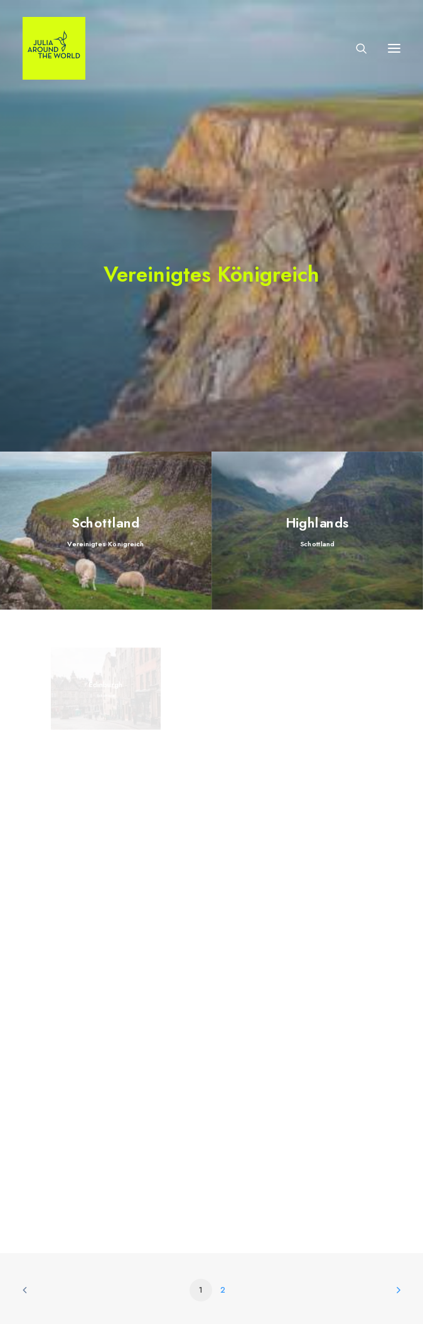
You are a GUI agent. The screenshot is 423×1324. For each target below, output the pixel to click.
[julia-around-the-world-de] (54, 48)
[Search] (356, 48)
